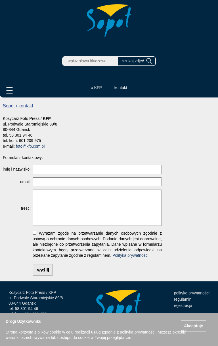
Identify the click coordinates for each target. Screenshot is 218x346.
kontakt (120, 87)
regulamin (182, 299)
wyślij (43, 270)
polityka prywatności (191, 293)
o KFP (96, 87)
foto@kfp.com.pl (30, 146)
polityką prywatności (137, 332)
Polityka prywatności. (131, 255)
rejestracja (183, 305)
